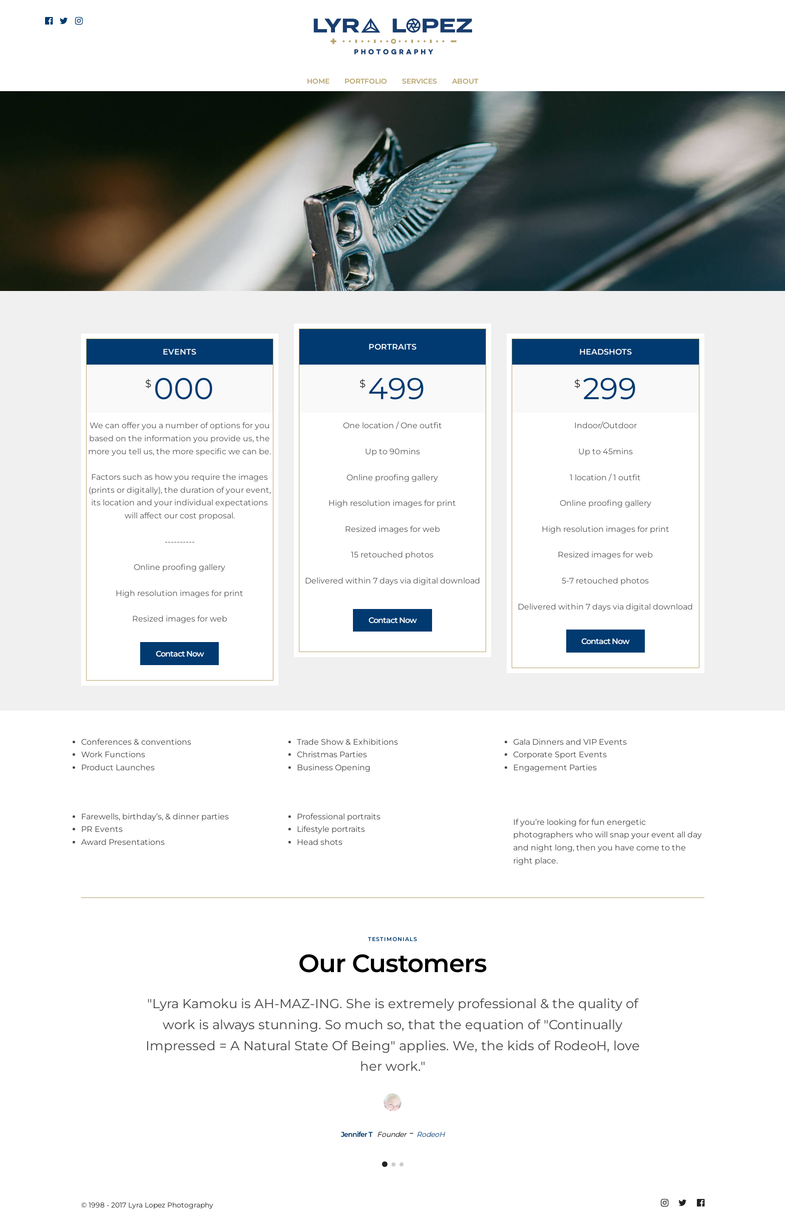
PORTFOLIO (365, 81)
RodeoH (431, 1134)
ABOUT (465, 81)
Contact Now (180, 654)
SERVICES (419, 81)
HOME (318, 81)
